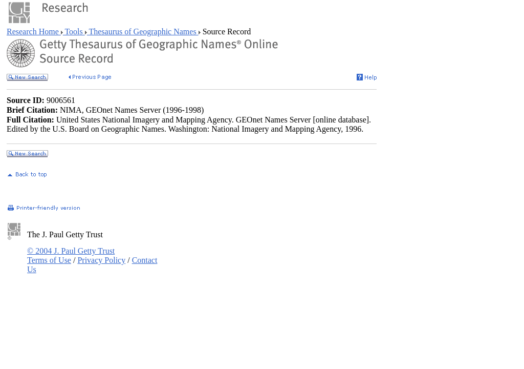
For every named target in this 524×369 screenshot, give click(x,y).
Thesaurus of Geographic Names (143, 31)
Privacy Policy (101, 260)
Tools (74, 31)
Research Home (34, 31)
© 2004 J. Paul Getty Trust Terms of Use (71, 255)
